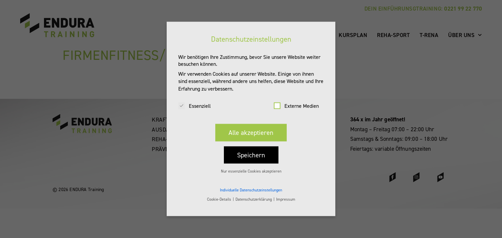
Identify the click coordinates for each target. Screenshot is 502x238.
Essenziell (194, 100)
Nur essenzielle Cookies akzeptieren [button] (251, 165)
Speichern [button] (251, 149)
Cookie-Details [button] (219, 193)
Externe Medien (296, 100)
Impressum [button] (285, 193)
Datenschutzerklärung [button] (254, 193)
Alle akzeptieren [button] (251, 127)
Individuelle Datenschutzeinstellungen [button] (251, 184)
